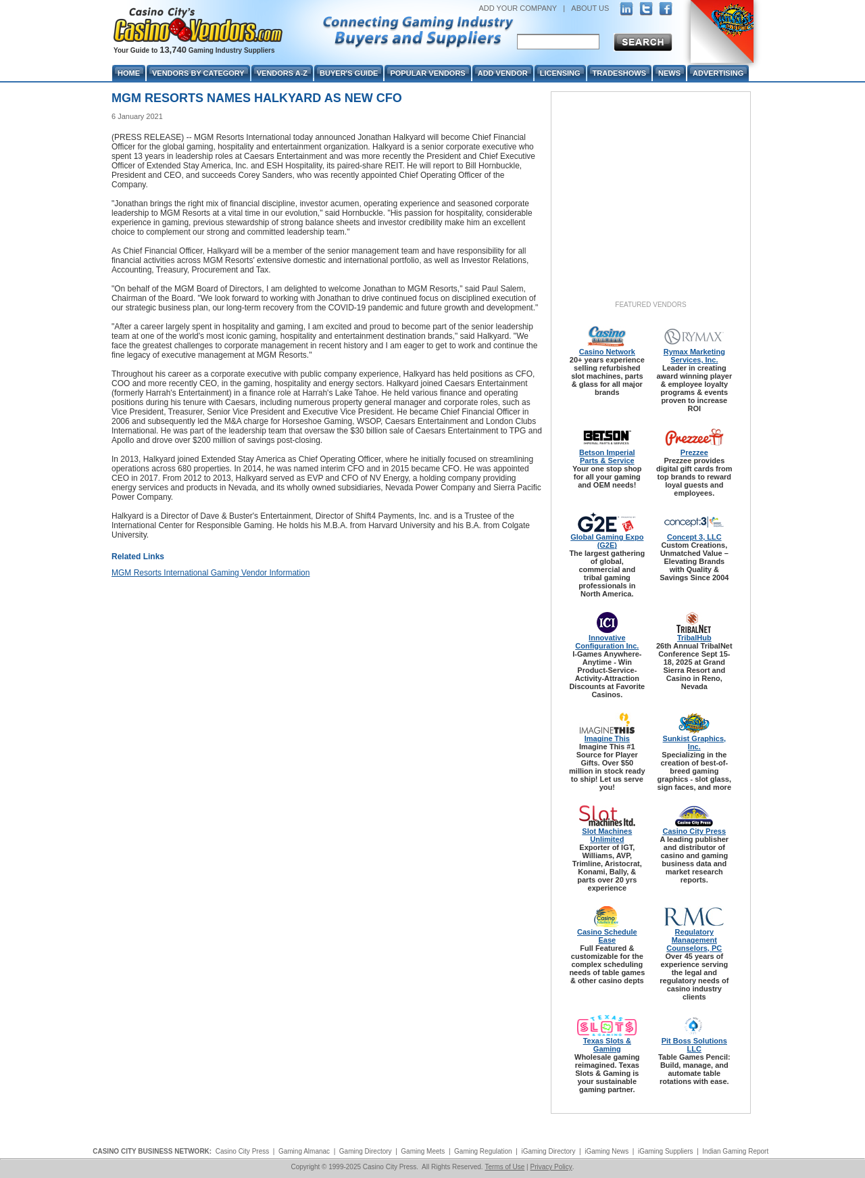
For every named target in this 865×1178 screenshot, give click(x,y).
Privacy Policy (551, 1167)
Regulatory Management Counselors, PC (694, 940)
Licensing (560, 73)
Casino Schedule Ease (607, 936)
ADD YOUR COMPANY (517, 8)
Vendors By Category (198, 73)
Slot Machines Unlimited (607, 835)
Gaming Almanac (304, 1151)
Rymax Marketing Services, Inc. (694, 356)
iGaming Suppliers (665, 1151)
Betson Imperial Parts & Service (607, 456)
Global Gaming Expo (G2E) (606, 541)
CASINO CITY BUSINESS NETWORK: (152, 1151)
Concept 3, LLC (694, 537)
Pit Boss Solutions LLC (694, 1045)
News (669, 73)
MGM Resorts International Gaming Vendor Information (211, 573)
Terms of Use (504, 1167)
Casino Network (607, 352)
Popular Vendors (427, 73)
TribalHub (694, 638)
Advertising (718, 73)
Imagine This (607, 738)
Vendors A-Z (282, 73)
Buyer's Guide (349, 73)
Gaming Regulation (483, 1151)
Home (129, 73)
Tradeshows (619, 73)
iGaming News (606, 1151)
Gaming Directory (365, 1151)
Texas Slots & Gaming (607, 1045)
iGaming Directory (548, 1151)
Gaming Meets (423, 1151)
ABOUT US (590, 8)
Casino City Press (694, 831)
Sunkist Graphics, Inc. (694, 742)
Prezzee (694, 452)
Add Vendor (503, 73)
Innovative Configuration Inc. (607, 642)
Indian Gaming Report (735, 1151)
